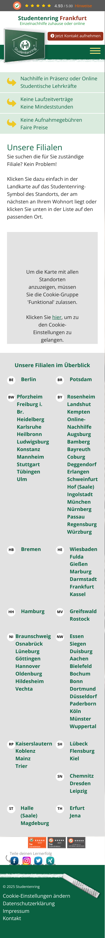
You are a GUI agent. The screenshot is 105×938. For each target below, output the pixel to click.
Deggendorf (81, 464)
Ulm (22, 479)
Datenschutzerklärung (29, 903)
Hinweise (83, 5)
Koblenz (25, 751)
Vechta (24, 689)
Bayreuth (79, 449)
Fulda (76, 557)
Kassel (78, 594)
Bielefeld (81, 666)
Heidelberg (30, 419)
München (79, 502)
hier (56, 317)
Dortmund (83, 689)
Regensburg (82, 524)
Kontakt (12, 918)
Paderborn (83, 703)
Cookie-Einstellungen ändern (36, 896)
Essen (77, 636)
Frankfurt (82, 586)
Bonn (76, 681)
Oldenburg (28, 673)
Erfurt (77, 808)
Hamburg (33, 611)
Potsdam (81, 379)
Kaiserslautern (33, 743)
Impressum (16, 911)
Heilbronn (29, 434)
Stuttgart (28, 464)
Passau (76, 516)
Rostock (80, 619)
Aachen (79, 658)
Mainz (23, 758)
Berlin (28, 379)
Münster (80, 719)
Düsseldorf (83, 696)
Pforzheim (30, 396)
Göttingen (28, 658)
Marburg (81, 571)
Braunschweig (33, 636)
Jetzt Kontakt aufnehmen (75, 36)
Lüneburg (27, 651)
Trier (21, 766)
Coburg (76, 457)
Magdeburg (34, 823)
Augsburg (79, 434)
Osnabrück (29, 644)
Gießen (79, 564)
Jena (75, 815)
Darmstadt (83, 579)
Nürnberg (79, 509)
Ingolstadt (80, 494)
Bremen (31, 549)
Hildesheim (29, 681)
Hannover (27, 666)
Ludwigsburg (33, 441)
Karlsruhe (29, 427)
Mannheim (30, 457)
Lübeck (79, 743)
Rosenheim (81, 396)
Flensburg (82, 751)
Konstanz (28, 449)
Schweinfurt (82, 479)
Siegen (78, 644)
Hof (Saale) (80, 487)
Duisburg (81, 651)
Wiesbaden (83, 549)
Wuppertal (83, 726)
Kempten (78, 412)
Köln (75, 711)
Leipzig (78, 791)
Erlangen (78, 471)
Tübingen (28, 471)
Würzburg (79, 532)
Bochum (80, 673)
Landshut (79, 404)
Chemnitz (82, 776)
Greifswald (83, 611)
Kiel (74, 758)
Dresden (80, 783)
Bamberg (78, 441)
